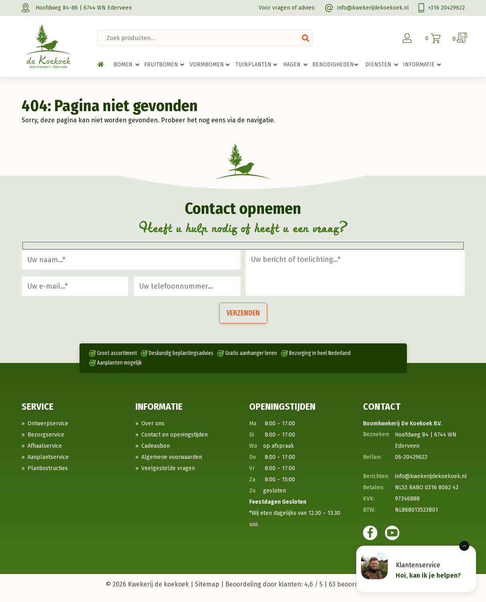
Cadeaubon (155, 446)
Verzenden (243, 313)
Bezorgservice (46, 434)
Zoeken (305, 38)
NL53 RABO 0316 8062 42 (426, 487)
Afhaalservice (45, 446)
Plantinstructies (48, 468)
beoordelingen (355, 584)
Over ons (153, 423)
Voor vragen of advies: (287, 7)
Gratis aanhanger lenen (251, 353)
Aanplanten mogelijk (119, 362)
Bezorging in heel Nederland (320, 353)
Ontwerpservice (48, 423)
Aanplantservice (48, 457)
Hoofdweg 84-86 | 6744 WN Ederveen (77, 7)
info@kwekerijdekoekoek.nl (367, 7)
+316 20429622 (442, 7)
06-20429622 (411, 457)
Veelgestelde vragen (168, 468)
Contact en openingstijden (174, 434)
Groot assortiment (117, 353)
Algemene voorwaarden (171, 457)
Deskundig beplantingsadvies (181, 353)
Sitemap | (209, 584)
